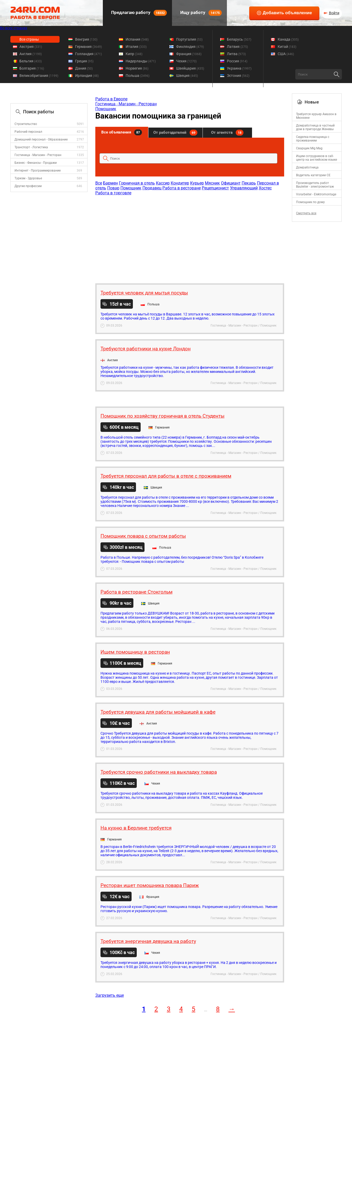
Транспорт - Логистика (31, 147)
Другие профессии (28, 186)
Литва (236, 54)
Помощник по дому (310, 202)
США (286, 54)
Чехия (186, 61)
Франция (189, 54)
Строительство (26, 124)
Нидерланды (141, 61)
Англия (30, 54)
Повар (113, 188)
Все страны (29, 39)
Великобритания (38, 75)
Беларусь (239, 39)
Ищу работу (200, 13)
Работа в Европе (111, 99)
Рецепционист (215, 188)
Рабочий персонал (28, 132)
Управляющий (244, 188)
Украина (239, 68)
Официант (231, 183)
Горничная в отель (137, 183)
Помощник (105, 108)
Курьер (197, 183)
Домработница (307, 167)
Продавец (151, 188)
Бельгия (30, 61)
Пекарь (249, 183)
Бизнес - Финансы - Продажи (36, 163)
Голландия (88, 54)
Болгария (31, 68)
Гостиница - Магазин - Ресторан (38, 155)
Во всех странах (13, 28)
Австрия (30, 47)
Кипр (134, 54)
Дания (84, 68)
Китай (287, 47)
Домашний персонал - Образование (41, 139)
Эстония (238, 75)
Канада (288, 39)
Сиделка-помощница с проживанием (312, 138)
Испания (137, 39)
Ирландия (87, 75)
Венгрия (86, 39)
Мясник (212, 183)
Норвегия (137, 68)
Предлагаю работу (138, 13)
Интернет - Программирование (38, 170)
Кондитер (180, 183)
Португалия (189, 39)
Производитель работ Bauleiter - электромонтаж (315, 184)
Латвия (237, 47)
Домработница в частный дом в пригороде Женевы (315, 127)
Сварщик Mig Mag (309, 148)
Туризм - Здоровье (28, 178)
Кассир (163, 183)
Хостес (265, 188)
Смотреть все (306, 213)
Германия (88, 47)
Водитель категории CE (313, 175)
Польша (137, 75)
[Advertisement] (189, 237)
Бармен (110, 183)
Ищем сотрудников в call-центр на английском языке (316, 157)
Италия (136, 47)
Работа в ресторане (181, 188)
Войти (334, 13)
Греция (84, 61)
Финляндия (190, 47)
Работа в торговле (113, 192)
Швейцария (190, 68)
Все (98, 183)
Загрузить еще (109, 995)
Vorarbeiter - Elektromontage (316, 194)
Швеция (187, 75)
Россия (237, 61)
